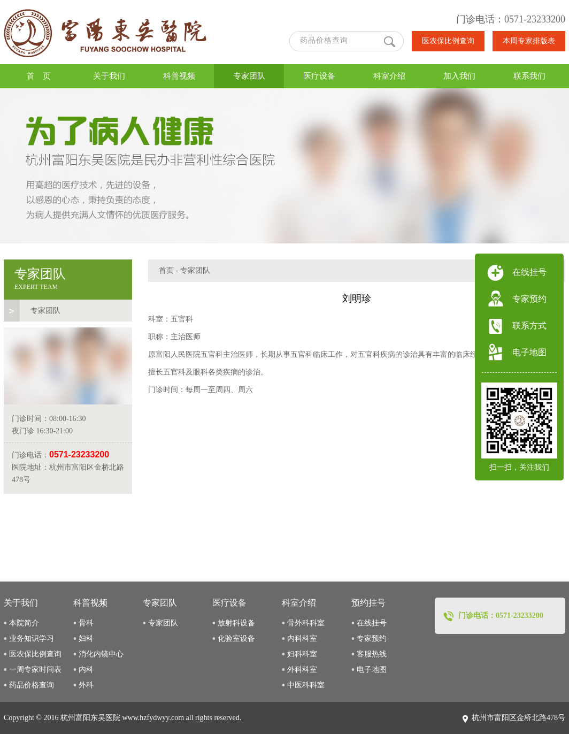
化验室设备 (236, 638)
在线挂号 (372, 623)
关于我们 (109, 76)
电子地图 (372, 670)
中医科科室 (306, 685)
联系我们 (529, 76)
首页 (166, 270)
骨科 (86, 623)
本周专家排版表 (529, 41)
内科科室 (302, 638)
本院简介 (24, 623)
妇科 (86, 638)
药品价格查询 (31, 685)
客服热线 (372, 654)
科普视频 (179, 76)
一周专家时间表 (35, 670)
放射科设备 (236, 623)
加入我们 (459, 76)
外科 (86, 685)
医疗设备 (319, 76)
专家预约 (372, 638)
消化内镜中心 (101, 654)
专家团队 (249, 76)
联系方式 (529, 325)
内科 (86, 670)
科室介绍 (389, 76)
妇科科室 (302, 654)
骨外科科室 (306, 623)
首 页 (39, 76)
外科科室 (302, 670)
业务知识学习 (31, 638)
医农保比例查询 (448, 41)
